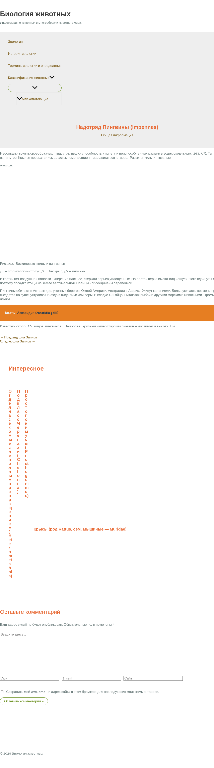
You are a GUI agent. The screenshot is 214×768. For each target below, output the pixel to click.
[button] (52, 78)
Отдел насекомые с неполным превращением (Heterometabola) (10, 483)
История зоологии (22, 54)
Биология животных (35, 14)
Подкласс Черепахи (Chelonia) (18, 441)
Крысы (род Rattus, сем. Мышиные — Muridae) (80, 529)
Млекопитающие (32, 99)
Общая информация (117, 135)
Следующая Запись (17, 341)
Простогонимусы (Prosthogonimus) (27, 443)
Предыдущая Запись (18, 337)
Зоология (15, 42)
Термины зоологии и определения (35, 66)
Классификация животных (31, 78)
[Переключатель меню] (35, 88)
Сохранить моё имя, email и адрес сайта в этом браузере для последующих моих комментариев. (82, 692)
